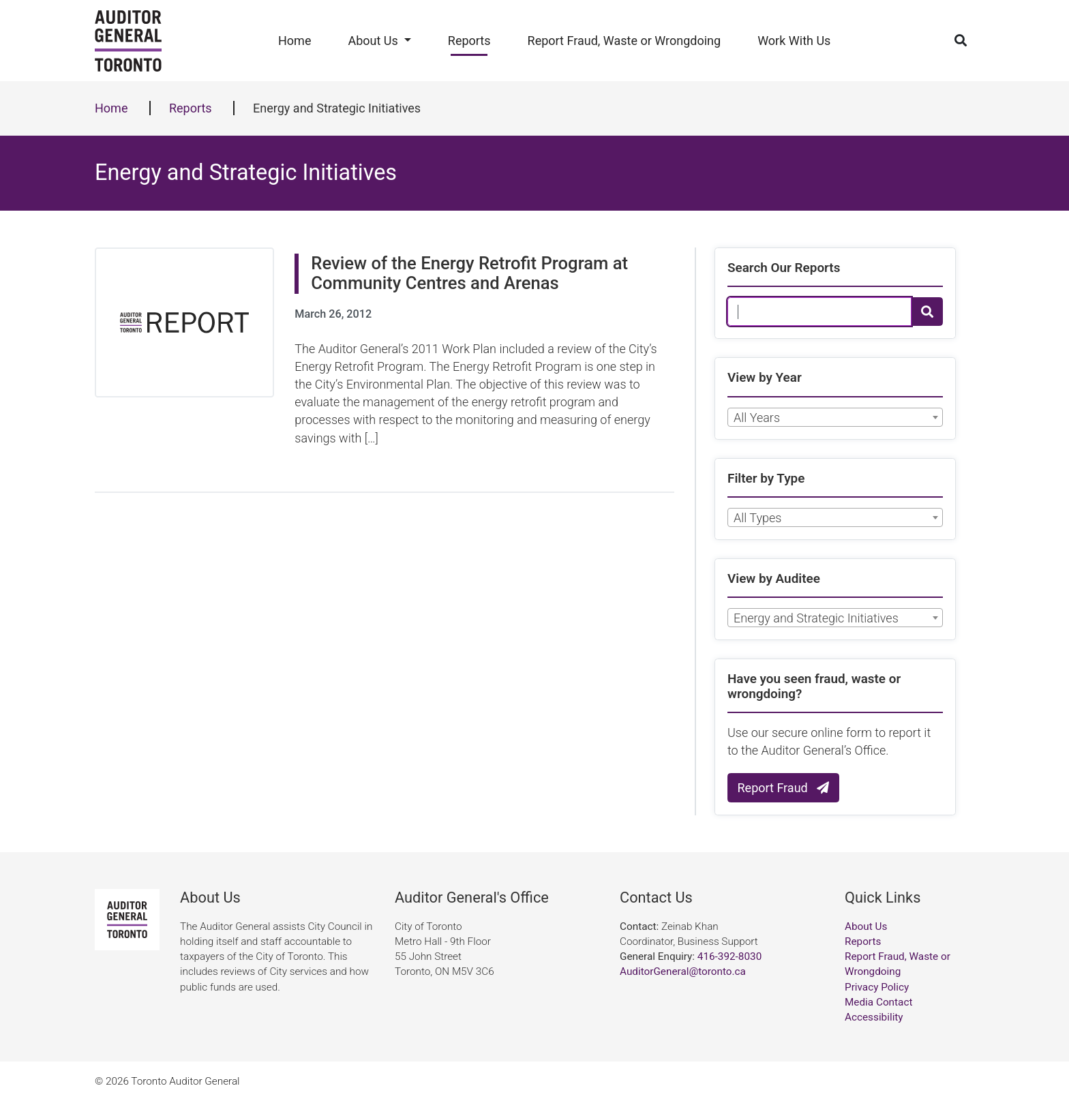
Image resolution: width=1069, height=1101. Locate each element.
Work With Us (793, 40)
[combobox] (835, 417)
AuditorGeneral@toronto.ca (683, 971)
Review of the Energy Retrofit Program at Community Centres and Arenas (469, 273)
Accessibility (874, 1017)
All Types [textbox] (757, 518)
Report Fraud (784, 788)
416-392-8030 (729, 956)
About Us (372, 40)
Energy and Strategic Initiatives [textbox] (816, 618)
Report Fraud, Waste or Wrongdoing (624, 40)
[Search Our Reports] (819, 312)
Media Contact (878, 1002)
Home (294, 40)
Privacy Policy (877, 987)
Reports (469, 40)
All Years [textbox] (757, 417)
